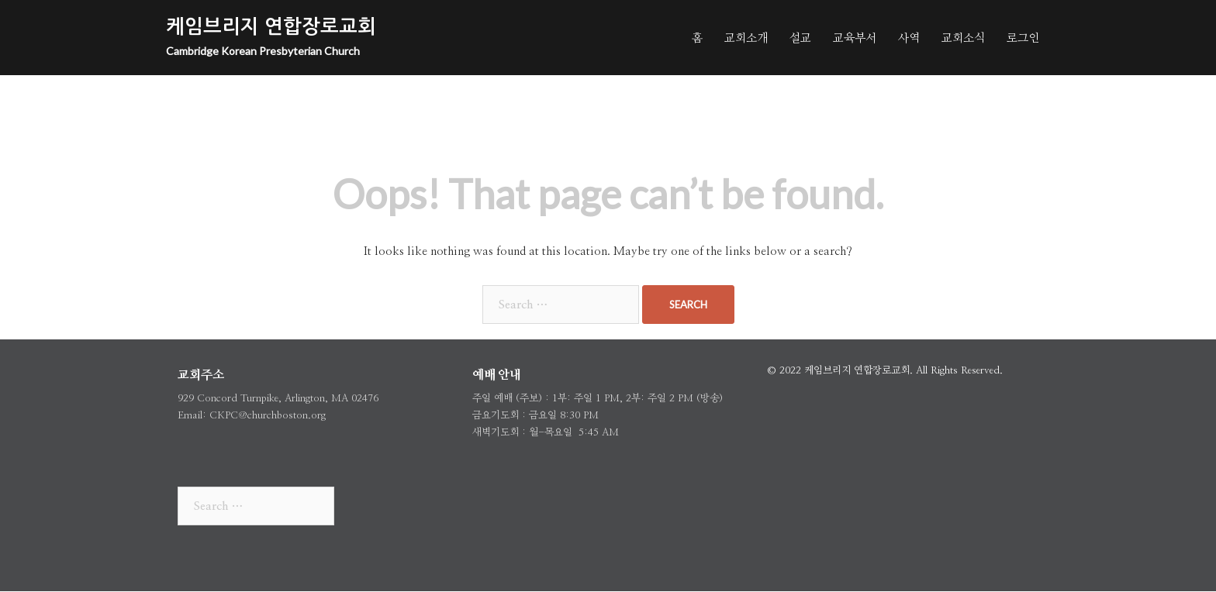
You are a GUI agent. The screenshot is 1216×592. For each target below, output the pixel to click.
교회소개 (746, 37)
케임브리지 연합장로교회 (271, 26)
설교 (800, 37)
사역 (909, 37)
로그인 (1023, 37)
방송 (709, 399)
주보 (529, 399)
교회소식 (963, 37)
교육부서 (854, 37)
